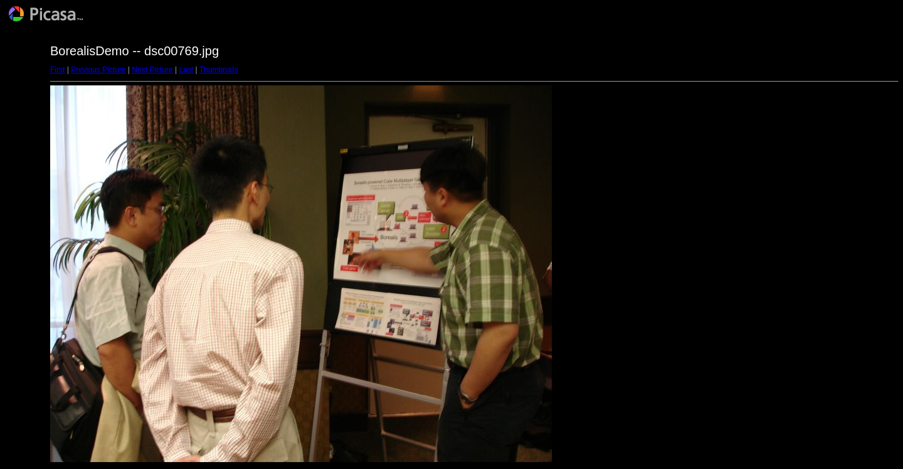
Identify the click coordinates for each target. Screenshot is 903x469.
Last (186, 69)
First (57, 69)
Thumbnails (218, 69)
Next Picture (152, 69)
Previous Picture (98, 69)
